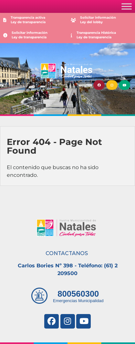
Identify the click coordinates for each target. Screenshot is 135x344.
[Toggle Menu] (126, 6)
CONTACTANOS (67, 253)
